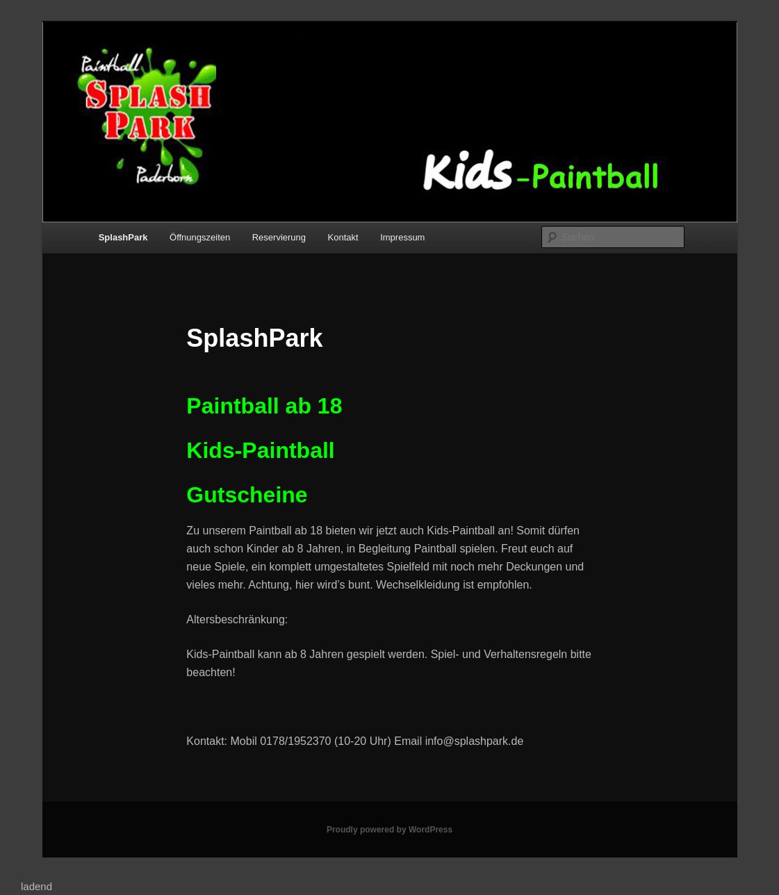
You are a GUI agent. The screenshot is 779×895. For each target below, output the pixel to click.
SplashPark (123, 237)
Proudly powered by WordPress (389, 830)
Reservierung (279, 237)
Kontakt (343, 237)
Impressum (402, 237)
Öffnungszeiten (200, 237)
